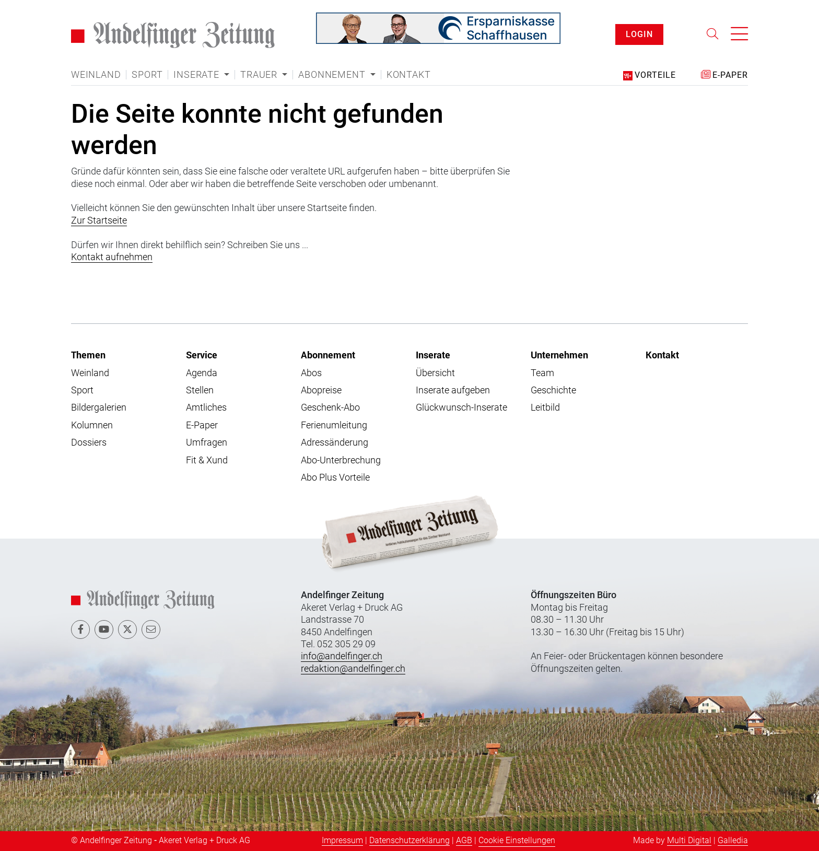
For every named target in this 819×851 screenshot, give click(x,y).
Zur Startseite (99, 220)
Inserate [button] (197, 74)
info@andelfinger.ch (341, 655)
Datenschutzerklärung (409, 840)
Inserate (433, 354)
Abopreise (321, 389)
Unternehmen (559, 354)
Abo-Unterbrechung (341, 459)
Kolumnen (92, 424)
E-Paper (202, 424)
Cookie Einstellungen (516, 840)
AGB (464, 840)
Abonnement (328, 354)
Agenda (201, 372)
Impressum (342, 840)
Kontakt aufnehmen (112, 256)
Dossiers (89, 442)
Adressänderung (334, 442)
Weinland (96, 74)
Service (201, 354)
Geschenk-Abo (330, 407)
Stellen (200, 389)
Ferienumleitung (334, 424)
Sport (147, 74)
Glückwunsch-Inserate (461, 407)
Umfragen (206, 442)
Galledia (733, 840)
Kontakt (409, 74)
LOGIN (639, 34)
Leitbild (545, 407)
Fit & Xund (207, 459)
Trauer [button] (260, 74)
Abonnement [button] (333, 74)
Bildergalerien (98, 407)
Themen (88, 354)
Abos (311, 372)
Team (542, 372)
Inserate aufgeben (453, 389)
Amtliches (206, 407)
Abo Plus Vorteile (335, 477)
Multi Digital (689, 840)
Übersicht (435, 372)
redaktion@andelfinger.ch (353, 668)
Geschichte (553, 389)
